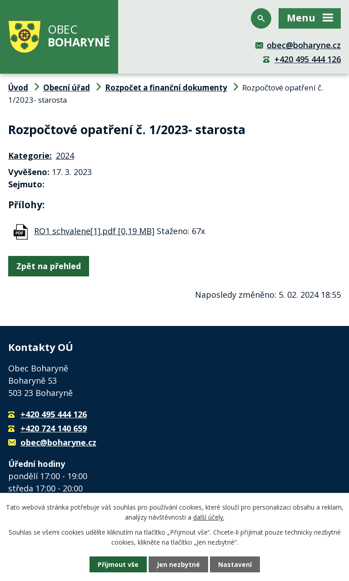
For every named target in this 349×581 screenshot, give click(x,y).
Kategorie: (30, 155)
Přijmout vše (118, 564)
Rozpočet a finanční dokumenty (166, 87)
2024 (65, 155)
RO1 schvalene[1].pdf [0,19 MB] (94, 230)
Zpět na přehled (48, 265)
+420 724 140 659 (53, 428)
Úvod (18, 87)
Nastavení (235, 564)
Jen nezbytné (178, 564)
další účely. (208, 517)
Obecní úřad (66, 87)
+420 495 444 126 (307, 59)
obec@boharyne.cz (304, 45)
